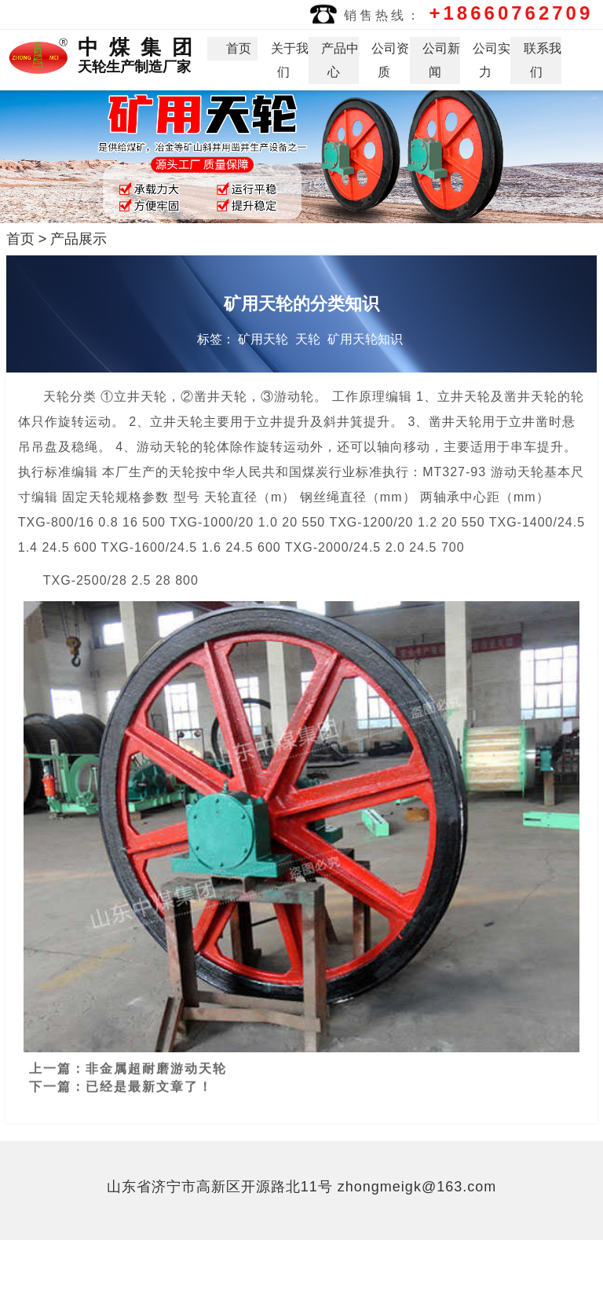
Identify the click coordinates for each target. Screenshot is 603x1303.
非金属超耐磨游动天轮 (156, 1061)
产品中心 (340, 60)
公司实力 (491, 60)
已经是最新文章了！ (149, 1079)
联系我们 (542, 60)
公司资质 (390, 60)
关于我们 (290, 60)
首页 (238, 48)
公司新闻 (441, 60)
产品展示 (78, 239)
